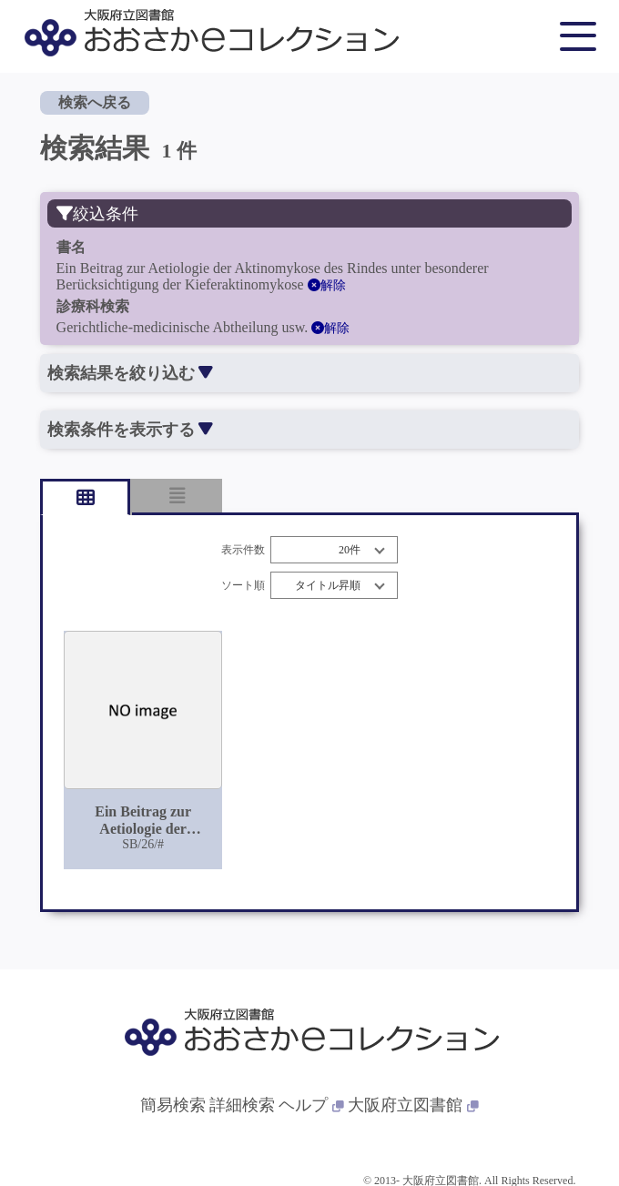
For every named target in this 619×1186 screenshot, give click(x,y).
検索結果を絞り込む (129, 373)
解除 (327, 285)
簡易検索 (173, 1105)
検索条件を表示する (129, 430)
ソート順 (243, 586)
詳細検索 (242, 1105)
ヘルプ (311, 1105)
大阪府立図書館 (413, 1105)
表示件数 (243, 550)
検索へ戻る (94, 102)
